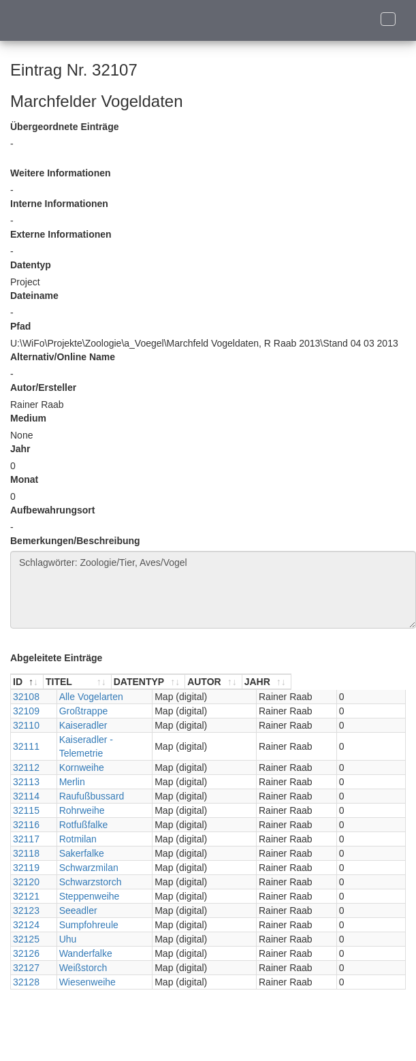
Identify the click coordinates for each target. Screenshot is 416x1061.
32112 (26, 753)
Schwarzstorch (85, 868)
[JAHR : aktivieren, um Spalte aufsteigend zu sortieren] (375, 682)
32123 (26, 896)
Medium (28, 418)
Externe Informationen (61, 234)
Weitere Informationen (60, 173)
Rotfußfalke (78, 811)
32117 (26, 825)
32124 (26, 911)
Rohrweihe (77, 796)
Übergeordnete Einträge (64, 126)
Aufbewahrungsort (52, 510)
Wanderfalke (81, 939)
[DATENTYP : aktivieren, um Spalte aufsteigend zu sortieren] (226, 682)
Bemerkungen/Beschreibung (75, 540)
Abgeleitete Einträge (56, 657)
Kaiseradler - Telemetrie (104, 739)
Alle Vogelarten (86, 696)
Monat (24, 479)
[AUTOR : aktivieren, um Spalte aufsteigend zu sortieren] (308, 682)
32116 (26, 811)
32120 (26, 868)
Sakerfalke (76, 839)
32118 (26, 839)
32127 (26, 954)
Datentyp (30, 264)
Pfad (20, 326)
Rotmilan (73, 825)
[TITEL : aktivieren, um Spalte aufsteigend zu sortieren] (116, 682)
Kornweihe (76, 753)
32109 (26, 711)
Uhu (63, 925)
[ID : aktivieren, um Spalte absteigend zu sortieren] (31, 682)
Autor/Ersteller (43, 387)
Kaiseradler (78, 725)
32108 (26, 696)
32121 (26, 882)
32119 (26, 854)
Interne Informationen (59, 203)
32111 (26, 739)
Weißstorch (78, 954)
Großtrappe (78, 711)
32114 (26, 782)
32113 (26, 768)
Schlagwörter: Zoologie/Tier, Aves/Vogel (213, 590)
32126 (26, 939)
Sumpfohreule (84, 911)
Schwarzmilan (84, 854)
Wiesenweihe (82, 968)
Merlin (67, 768)
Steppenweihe (84, 882)
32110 (26, 725)
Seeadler (73, 896)
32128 (26, 968)
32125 (26, 925)
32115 (26, 796)
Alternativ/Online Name (62, 356)
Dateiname (34, 295)
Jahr (20, 448)
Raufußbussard (87, 782)
